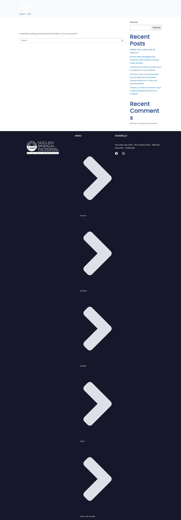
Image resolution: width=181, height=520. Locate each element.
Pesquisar (134, 22)
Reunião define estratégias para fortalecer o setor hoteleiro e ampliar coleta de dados (144, 60)
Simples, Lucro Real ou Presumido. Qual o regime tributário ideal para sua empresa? (145, 90)
